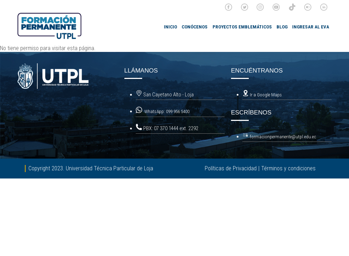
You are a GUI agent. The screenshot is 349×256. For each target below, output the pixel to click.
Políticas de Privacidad (231, 168)
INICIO (170, 27)
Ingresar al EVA (310, 27)
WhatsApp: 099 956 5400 (167, 111)
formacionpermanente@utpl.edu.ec (283, 136)
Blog (282, 27)
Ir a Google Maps (262, 94)
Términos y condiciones (288, 168)
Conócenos (195, 27)
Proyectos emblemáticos (242, 27)
